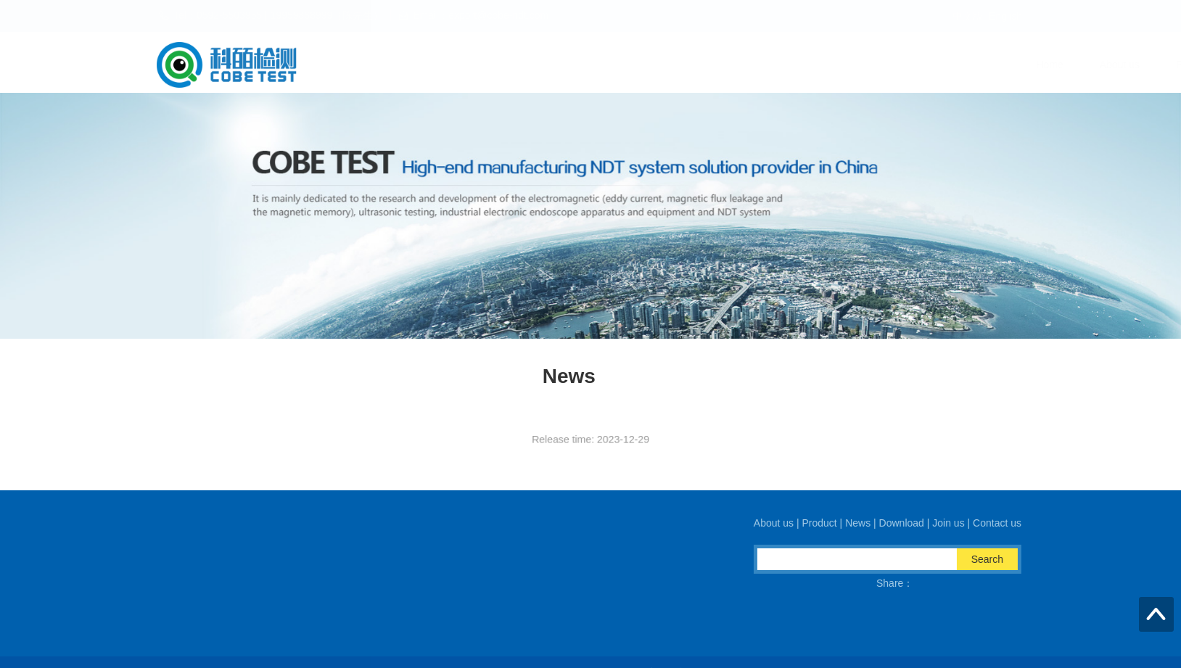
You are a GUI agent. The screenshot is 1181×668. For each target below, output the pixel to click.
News (779, 64)
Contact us (1003, 64)
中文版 (967, 16)
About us (639, 64)
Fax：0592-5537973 (552, 597)
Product (713, 64)
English (1005, 16)
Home (569, 64)
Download (850, 64)
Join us (926, 64)
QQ (348, 615)
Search (995, 559)
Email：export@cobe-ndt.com (408, 597)
